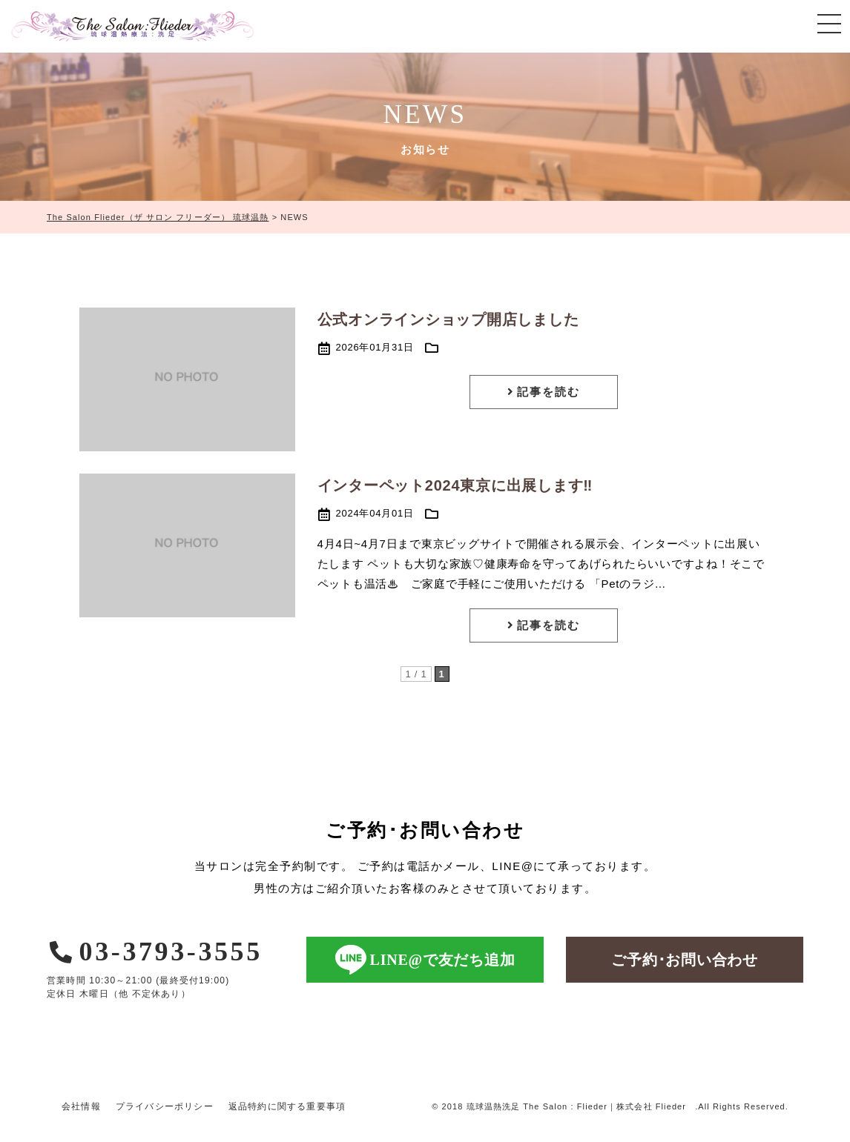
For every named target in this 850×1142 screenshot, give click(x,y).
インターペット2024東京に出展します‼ (455, 485)
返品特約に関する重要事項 (287, 1106)
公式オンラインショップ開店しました (456, 319)
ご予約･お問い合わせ (684, 960)
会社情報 (81, 1106)
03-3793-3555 (155, 951)
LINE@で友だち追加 (425, 960)
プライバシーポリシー (165, 1106)
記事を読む (543, 391)
